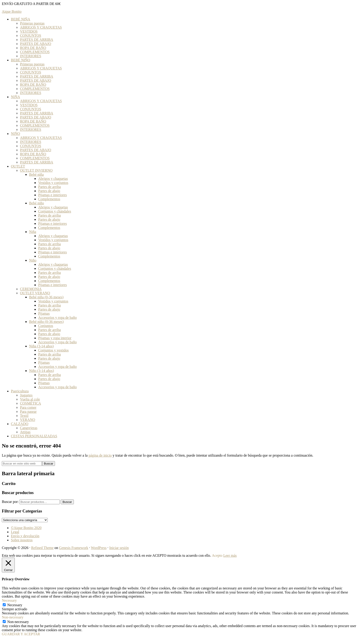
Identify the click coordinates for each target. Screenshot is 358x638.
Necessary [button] (9, 600)
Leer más (230, 555)
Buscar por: (10, 502)
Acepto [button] (217, 555)
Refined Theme (42, 548)
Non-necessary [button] (12, 617)
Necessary (14, 605)
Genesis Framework (73, 548)
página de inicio (100, 455)
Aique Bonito (12, 11)
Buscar (67, 502)
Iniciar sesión (119, 548)
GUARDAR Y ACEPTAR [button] (21, 634)
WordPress (99, 548)
